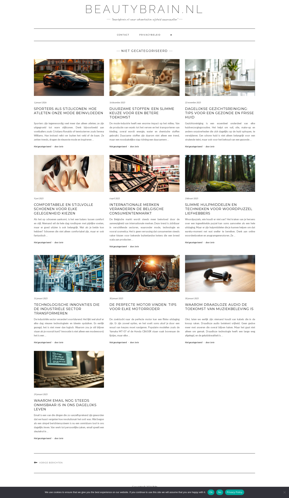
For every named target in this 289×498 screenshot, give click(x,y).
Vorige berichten (51, 462)
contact (123, 35)
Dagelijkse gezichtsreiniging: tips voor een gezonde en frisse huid (219, 113)
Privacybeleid (150, 35)
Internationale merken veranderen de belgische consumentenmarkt (136, 209)
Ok (211, 492)
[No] (284, 492)
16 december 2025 (117, 102)
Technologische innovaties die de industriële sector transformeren (67, 309)
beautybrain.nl (144, 9)
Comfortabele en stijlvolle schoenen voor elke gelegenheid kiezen (63, 209)
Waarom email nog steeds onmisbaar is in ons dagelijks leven (65, 405)
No (219, 492)
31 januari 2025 (41, 298)
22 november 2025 (193, 102)
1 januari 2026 (40, 102)
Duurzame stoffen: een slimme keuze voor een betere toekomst (141, 113)
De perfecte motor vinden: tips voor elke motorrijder (143, 307)
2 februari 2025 (191, 198)
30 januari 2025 (116, 298)
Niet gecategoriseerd (42, 146)
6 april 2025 (114, 198)
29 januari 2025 (41, 394)
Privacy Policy (234, 492)
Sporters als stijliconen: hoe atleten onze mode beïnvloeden (68, 111)
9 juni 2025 (38, 198)
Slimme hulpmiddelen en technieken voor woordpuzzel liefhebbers (218, 209)
